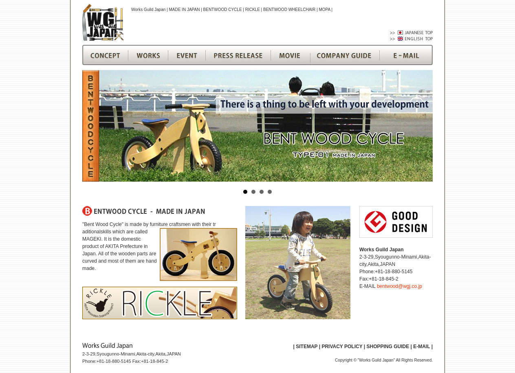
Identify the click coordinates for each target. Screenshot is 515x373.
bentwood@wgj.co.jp (399, 286)
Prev (92, 125)
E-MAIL (421, 346)
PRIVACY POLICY (341, 346)
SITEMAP (306, 346)
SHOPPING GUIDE (387, 346)
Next (422, 125)
